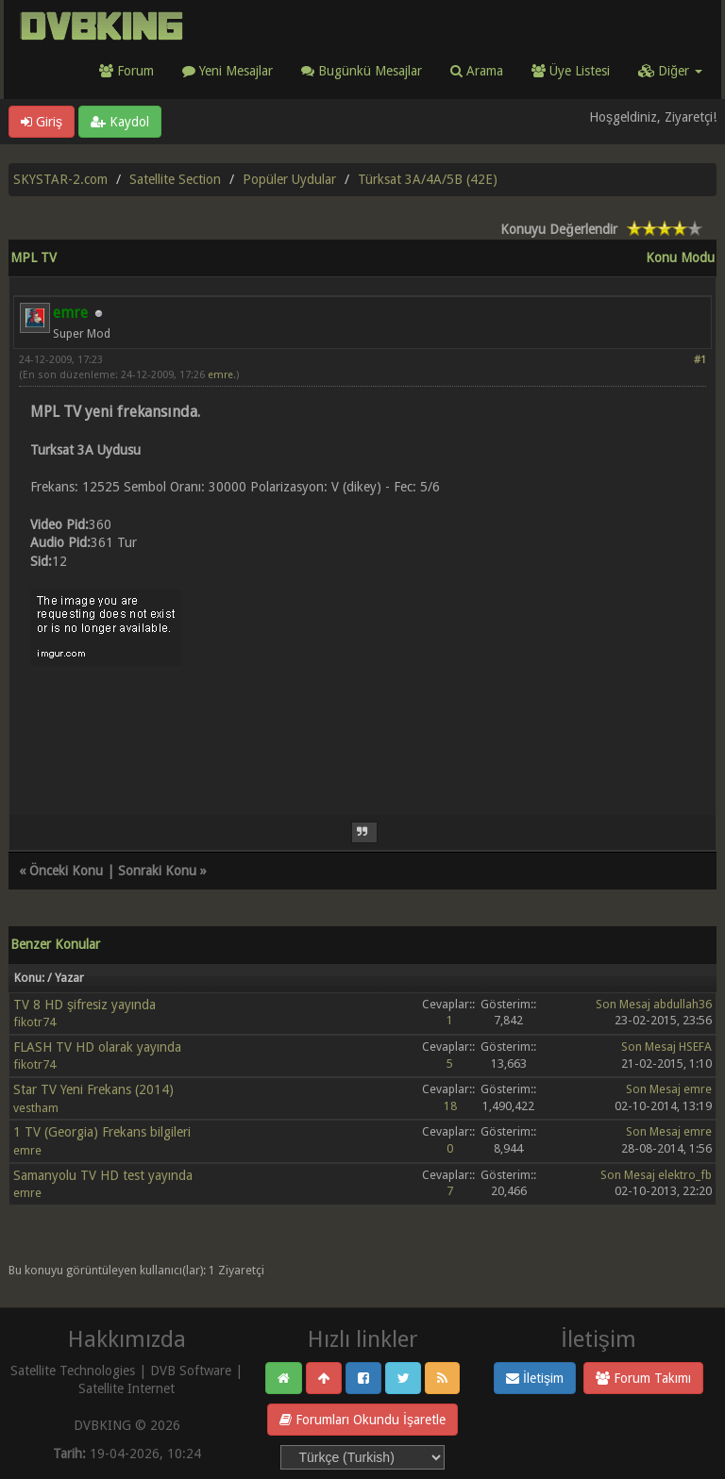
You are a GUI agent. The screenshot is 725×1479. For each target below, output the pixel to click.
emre (220, 375)
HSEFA (695, 1046)
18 (450, 1106)
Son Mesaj (623, 1004)
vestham (36, 1108)
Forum (126, 70)
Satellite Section (175, 179)
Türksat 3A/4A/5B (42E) (427, 179)
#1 (700, 360)
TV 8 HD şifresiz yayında (84, 1004)
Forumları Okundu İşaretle (362, 1419)
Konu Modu (680, 257)
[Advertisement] (362, 729)
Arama (476, 70)
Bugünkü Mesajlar (361, 70)
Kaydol (120, 121)
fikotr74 (34, 1022)
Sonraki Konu (157, 870)
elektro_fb (685, 1175)
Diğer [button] (670, 70)
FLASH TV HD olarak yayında (97, 1047)
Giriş (41, 121)
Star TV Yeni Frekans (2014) (93, 1089)
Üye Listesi (570, 70)
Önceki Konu (66, 870)
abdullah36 (682, 1004)
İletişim (535, 1378)
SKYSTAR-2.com (60, 179)
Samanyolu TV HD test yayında (103, 1175)
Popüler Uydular (289, 179)
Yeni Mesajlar (227, 70)
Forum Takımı (643, 1378)
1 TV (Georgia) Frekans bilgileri (102, 1131)
